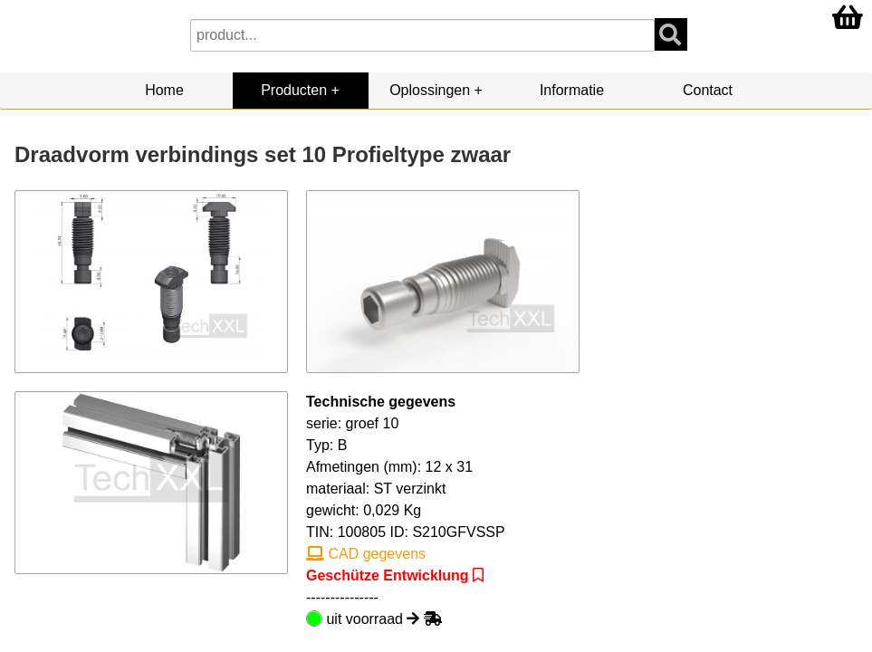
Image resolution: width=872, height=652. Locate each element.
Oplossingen (429, 90)
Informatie (572, 90)
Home (164, 90)
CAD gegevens (366, 553)
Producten (294, 90)
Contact (708, 90)
